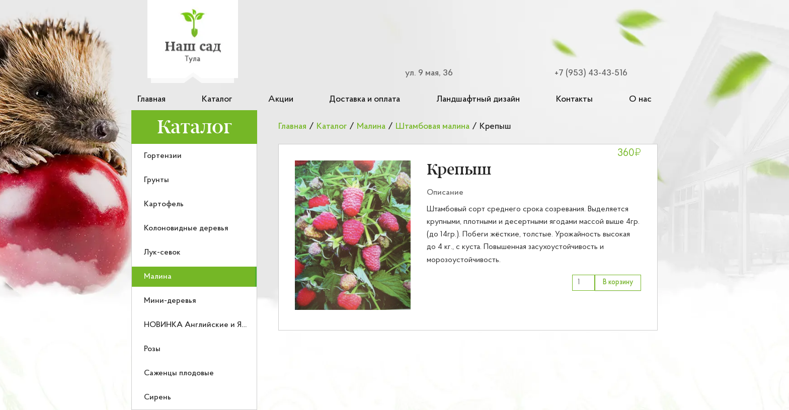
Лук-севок (162, 253)
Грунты (156, 180)
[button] (353, 235)
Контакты (574, 99)
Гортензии (163, 156)
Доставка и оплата (364, 99)
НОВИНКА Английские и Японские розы (217, 325)
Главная (151, 99)
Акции (280, 99)
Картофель (164, 204)
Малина (158, 277)
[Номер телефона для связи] (584, 73)
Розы (152, 349)
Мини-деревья (170, 301)
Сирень (157, 397)
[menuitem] (194, 156)
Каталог (217, 99)
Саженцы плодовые (179, 373)
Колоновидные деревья (186, 228)
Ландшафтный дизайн (478, 99)
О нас (640, 99)
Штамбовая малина (432, 126)
